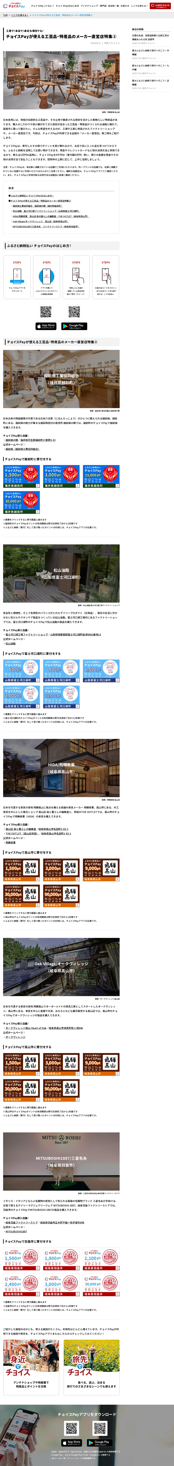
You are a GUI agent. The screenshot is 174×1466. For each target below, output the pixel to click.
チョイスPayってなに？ (42, 5)
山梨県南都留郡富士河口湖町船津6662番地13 (75, 634)
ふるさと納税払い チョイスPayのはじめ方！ (32, 195)
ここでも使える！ (139, 5)
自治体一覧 (113, 5)
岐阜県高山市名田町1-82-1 (53, 829)
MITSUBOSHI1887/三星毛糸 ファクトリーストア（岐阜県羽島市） (46, 226)
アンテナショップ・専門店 (94, 5)
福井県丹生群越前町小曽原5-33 (38, 440)
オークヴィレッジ (15, 1037)
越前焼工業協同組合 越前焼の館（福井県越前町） (38, 205)
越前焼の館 (12, 440)
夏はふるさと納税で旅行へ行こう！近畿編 (151, 84)
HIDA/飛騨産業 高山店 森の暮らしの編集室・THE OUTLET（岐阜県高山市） (51, 216)
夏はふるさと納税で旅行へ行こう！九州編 (151, 69)
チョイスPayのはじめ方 (67, 5)
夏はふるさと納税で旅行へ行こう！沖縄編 (151, 54)
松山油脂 (11, 643)
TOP (5, 15)
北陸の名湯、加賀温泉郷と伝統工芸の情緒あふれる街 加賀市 (151, 39)
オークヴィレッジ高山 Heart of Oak (26, 1028)
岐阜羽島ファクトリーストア (22, 1222)
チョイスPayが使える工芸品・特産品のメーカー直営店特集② (41, 200)
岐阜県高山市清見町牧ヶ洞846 (66, 1028)
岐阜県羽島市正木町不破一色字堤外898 (62, 1222)
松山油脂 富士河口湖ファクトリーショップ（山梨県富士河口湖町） (46, 211)
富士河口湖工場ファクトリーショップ (27, 634)
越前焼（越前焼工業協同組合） (23, 449)
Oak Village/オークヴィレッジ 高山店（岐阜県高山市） (41, 221)
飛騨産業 (11, 842)
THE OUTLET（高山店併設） (22, 833)
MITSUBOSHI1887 (16, 1231)
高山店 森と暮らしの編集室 (21, 829)
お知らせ (125, 5)
